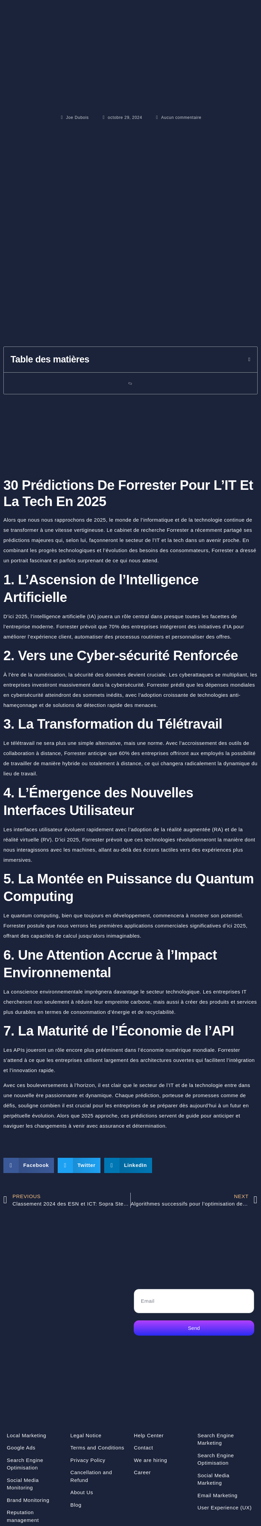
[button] (249, 359)
